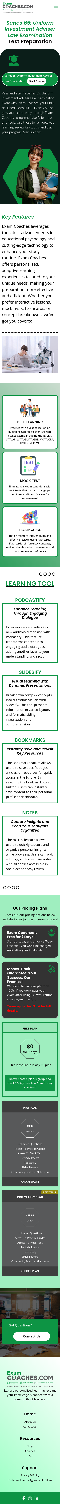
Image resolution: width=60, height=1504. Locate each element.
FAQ (30, 1456)
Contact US (30, 1426)
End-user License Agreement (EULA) (30, 1480)
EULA (36, 1006)
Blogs (30, 1446)
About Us (30, 1421)
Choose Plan (30, 1181)
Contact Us (31, 1336)
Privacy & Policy (30, 1475)
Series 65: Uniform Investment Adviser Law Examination (28, 79)
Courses (30, 1451)
